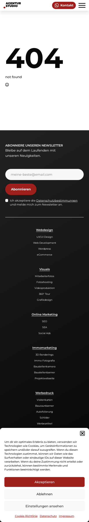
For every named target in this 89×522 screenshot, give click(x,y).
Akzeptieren (44, 482)
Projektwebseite (44, 378)
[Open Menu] (81, 5)
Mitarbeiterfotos (44, 276)
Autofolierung (44, 411)
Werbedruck (44, 393)
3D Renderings (44, 354)
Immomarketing (44, 347)
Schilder (44, 417)
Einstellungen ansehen (44, 506)
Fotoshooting (44, 282)
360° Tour (44, 293)
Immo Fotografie (44, 360)
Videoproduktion (45, 288)
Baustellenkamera (44, 366)
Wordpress (44, 248)
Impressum (66, 516)
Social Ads (44, 333)
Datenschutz (48, 516)
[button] (82, 433)
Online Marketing (45, 314)
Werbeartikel (44, 423)
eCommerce (44, 254)
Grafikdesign (44, 299)
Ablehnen (44, 494)
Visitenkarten (45, 399)
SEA (44, 327)
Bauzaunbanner (44, 405)
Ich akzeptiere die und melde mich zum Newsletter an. (44, 202)
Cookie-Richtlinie (26, 516)
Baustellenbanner (44, 372)
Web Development (44, 242)
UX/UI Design (44, 236)
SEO (44, 321)
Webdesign (44, 230)
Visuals (44, 269)
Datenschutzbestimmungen (57, 200)
